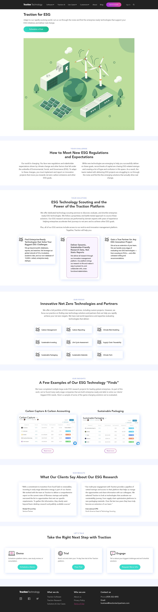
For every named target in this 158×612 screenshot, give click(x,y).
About (95, 5)
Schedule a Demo (27, 567)
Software (49, 5)
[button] (50, 4)
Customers (84, 5)
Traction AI (61, 5)
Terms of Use (79, 604)
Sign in (128, 5)
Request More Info (130, 567)
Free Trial (78, 567)
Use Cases (71, 5)
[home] (34, 4)
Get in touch (113, 5)
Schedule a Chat (36, 29)
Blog (101, 5)
